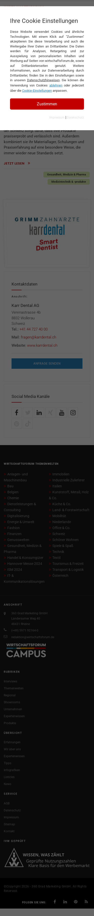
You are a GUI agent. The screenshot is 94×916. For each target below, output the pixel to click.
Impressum (57, 117)
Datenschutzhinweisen (43, 80)
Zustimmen (47, 104)
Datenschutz (75, 117)
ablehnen (55, 85)
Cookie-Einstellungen (37, 90)
